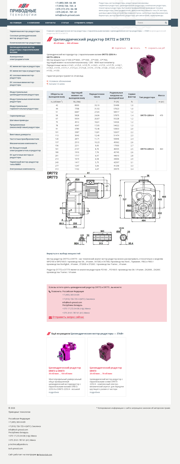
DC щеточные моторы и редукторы (21, 156)
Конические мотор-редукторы (25, 43)
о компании (33, 22)
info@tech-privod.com (67, 15)
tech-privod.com (15, 448)
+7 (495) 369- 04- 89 (65, 2)
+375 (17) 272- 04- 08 (66, 9)
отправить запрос (83, 22)
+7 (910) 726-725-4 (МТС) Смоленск (78, 299)
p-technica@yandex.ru (18, 444)
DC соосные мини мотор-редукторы (22, 83)
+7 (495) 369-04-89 (70, 294)
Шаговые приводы (19, 120)
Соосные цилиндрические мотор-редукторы (23, 36)
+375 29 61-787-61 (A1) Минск (76, 312)
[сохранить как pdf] (155, 48)
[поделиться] (119, 48)
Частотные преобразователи (24, 139)
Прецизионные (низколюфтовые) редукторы (25, 126)
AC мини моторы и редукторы (25, 66)
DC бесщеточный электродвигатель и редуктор (25, 149)
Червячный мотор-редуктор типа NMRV (24, 163)
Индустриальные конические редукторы (24, 100)
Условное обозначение (60, 81)
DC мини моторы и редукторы (25, 71)
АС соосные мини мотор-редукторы (22, 76)
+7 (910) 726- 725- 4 (65, 5)
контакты (50, 22)
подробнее (54, 392)
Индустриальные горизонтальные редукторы (24, 107)
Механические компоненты (23, 143)
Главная (50, 31)
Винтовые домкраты (20, 134)
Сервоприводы (17, 116)
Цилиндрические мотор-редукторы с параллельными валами (24, 49)
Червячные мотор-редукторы (25, 31)
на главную (16, 22)
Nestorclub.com (45, 454)
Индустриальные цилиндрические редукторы (24, 93)
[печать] (135, 48)
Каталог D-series (57, 84)
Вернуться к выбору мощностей (63, 253)
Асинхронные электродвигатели (19, 57)
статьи (65, 22)
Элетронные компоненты (22, 169)
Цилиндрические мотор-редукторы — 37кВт (130, 31)
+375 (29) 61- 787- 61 (66, 12)
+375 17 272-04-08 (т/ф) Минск (76, 308)
